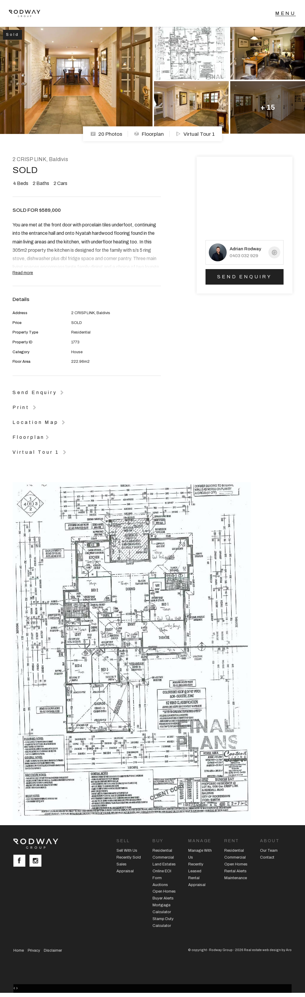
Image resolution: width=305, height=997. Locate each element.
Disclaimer (53, 950)
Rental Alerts (235, 871)
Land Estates (164, 864)
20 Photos (106, 134)
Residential (162, 850)
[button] (25, 407)
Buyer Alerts (163, 898)
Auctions (160, 885)
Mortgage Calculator (161, 908)
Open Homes (164, 891)
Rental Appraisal (197, 881)
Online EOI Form (161, 874)
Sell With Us (126, 850)
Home (18, 950)
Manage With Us (200, 853)
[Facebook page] (21, 861)
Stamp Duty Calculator (163, 922)
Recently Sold (128, 857)
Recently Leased (195, 867)
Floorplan (149, 134)
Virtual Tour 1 (195, 134)
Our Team (269, 850)
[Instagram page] (36, 861)
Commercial (163, 857)
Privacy (34, 950)
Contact (267, 857)
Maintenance (235, 878)
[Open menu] (285, 13)
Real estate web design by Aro (268, 950)
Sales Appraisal (125, 867)
